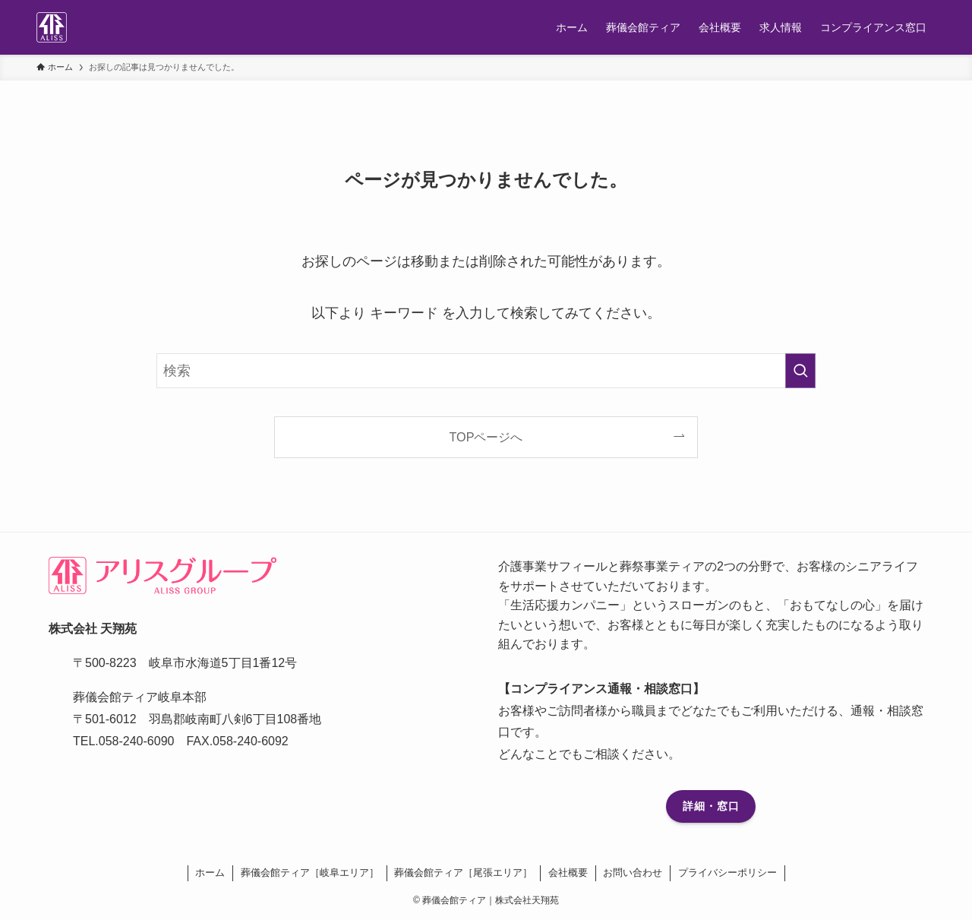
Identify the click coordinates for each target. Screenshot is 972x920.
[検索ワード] (486, 370)
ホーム (210, 872)
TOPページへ (486, 437)
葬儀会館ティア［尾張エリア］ (463, 872)
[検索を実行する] (800, 370)
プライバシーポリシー (727, 872)
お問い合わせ (632, 872)
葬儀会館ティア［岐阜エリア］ (310, 872)
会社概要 (568, 872)
